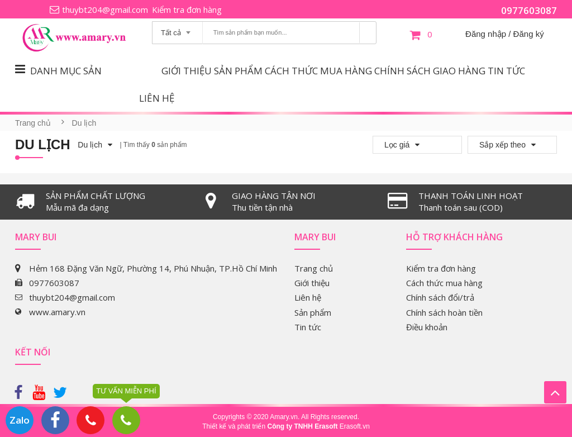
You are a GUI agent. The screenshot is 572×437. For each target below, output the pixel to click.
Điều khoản (426, 326)
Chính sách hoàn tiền (444, 312)
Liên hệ (156, 98)
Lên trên (555, 392)
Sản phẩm (238, 70)
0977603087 (529, 10)
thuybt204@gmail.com (105, 9)
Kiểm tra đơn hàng (187, 9)
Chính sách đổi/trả (440, 297)
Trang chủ (33, 122)
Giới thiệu (186, 70)
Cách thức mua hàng (318, 70)
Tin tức (506, 70)
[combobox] (177, 29)
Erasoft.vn (355, 426)
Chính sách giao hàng (429, 70)
